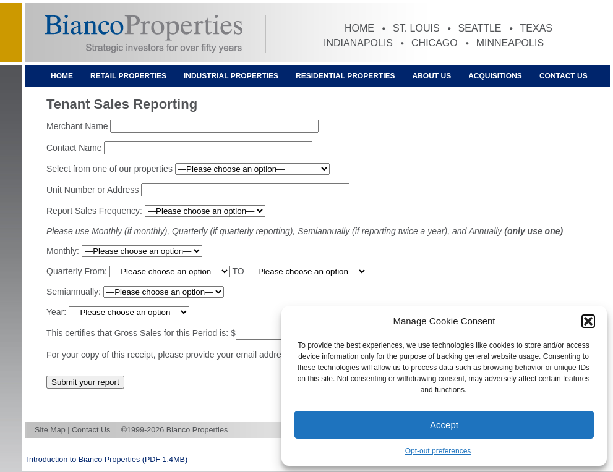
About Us (432, 76)
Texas (536, 28)
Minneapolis (510, 43)
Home (359, 28)
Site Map (50, 430)
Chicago (434, 43)
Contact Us (563, 76)
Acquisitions (495, 76)
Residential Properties (345, 76)
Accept (444, 424)
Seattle (480, 28)
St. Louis (416, 28)
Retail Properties (128, 76)
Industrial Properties (231, 76)
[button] (588, 321)
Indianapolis (358, 43)
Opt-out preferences (438, 451)
